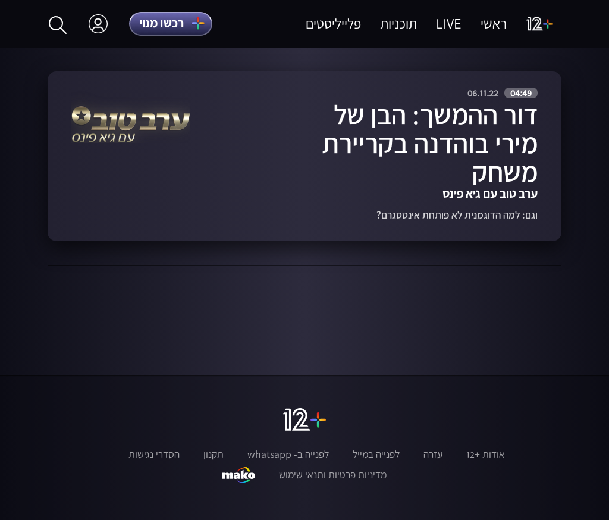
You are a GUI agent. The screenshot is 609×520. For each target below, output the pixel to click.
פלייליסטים (333, 23)
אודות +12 (485, 454)
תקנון (213, 454)
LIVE (449, 23)
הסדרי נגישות (154, 454)
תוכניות (398, 23)
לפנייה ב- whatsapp (288, 454)
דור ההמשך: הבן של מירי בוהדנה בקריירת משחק (430, 143)
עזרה (432, 454)
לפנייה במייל (376, 454)
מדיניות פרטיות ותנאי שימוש (333, 474)
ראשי (494, 23)
